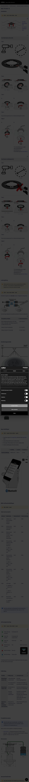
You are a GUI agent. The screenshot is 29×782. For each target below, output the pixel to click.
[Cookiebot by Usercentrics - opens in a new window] (23, 367)
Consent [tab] (5, 370)
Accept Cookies (14, 405)
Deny (14, 413)
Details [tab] (14, 370)
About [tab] (24, 370)
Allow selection (14, 409)
